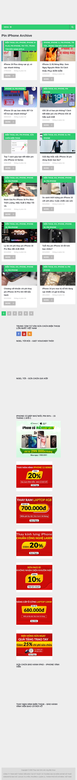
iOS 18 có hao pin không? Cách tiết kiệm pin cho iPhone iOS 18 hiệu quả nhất (56, 114)
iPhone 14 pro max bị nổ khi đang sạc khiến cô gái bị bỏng (57, 290)
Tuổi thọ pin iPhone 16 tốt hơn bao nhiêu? (56, 247)
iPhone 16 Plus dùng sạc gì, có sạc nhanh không (18, 66)
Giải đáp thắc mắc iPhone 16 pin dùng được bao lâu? (57, 158)
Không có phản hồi (20, 71)
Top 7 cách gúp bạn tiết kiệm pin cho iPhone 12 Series (19, 158)
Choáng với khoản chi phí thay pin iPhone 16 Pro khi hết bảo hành (18, 292)
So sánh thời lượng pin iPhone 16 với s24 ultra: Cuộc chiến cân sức (57, 199)
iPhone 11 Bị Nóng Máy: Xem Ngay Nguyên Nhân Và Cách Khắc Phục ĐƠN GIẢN (55, 67)
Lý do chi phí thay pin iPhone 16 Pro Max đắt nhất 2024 (18, 247)
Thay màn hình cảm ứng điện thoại (44, 770)
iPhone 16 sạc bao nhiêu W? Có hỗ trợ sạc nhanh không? (18, 112)
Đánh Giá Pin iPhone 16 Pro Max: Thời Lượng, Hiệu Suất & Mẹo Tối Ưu (19, 203)
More (9, 76)
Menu (6, 27)
